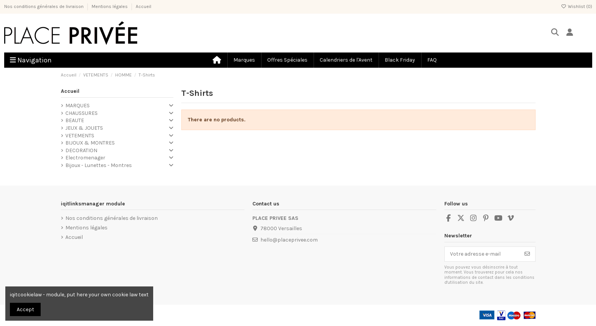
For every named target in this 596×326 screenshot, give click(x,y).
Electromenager (85, 157)
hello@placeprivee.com (289, 240)
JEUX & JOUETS (84, 128)
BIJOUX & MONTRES (90, 143)
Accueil (143, 6)
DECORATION (81, 150)
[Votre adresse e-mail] (482, 254)
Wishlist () (576, 6)
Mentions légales (110, 6)
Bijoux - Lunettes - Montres (98, 165)
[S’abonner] (527, 254)
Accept (25, 309)
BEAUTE (74, 120)
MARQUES (77, 105)
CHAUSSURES (81, 113)
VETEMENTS (79, 135)
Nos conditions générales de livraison (44, 6)
